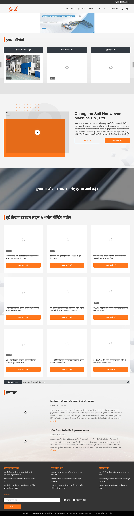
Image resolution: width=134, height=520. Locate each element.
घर (67, 9)
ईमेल (67, 500)
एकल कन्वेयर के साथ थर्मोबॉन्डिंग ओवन (34, 382)
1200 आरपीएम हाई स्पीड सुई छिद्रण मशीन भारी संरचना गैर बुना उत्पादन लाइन (21, 361)
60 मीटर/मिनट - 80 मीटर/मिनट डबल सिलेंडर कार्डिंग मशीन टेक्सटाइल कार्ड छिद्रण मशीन (22, 257)
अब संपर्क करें (113, 9)
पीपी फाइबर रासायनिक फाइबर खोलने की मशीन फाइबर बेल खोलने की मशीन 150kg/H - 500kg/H (67, 309)
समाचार (91, 9)
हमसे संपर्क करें (101, 9)
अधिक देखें (87, 141)
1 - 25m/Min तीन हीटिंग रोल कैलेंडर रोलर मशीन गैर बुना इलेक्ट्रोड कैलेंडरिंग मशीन (109, 361)
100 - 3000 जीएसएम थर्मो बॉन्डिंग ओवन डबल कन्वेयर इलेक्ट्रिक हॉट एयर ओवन (67, 361)
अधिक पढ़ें (53, 421)
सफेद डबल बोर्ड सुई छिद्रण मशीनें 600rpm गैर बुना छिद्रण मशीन (65, 257)
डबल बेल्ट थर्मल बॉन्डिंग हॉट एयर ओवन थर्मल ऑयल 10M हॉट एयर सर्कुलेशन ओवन (109, 257)
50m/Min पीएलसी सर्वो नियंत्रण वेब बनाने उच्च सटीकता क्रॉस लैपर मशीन (110, 309)
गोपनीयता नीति (79, 500)
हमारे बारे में (81, 9)
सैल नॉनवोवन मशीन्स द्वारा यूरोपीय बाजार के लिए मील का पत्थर (72, 401)
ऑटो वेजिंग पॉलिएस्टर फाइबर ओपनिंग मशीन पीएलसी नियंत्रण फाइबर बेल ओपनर (22, 309)
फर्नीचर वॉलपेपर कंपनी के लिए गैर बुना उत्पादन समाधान (69, 430)
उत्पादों (73, 9)
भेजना (12, 507)
